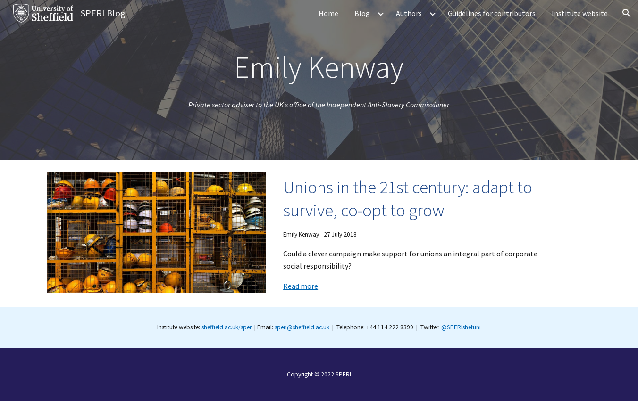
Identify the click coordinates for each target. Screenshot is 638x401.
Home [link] (328, 13)
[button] (626, 13)
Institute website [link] (580, 13)
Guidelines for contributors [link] (492, 13)
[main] (319, 67)
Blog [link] (362, 13)
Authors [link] (409, 13)
